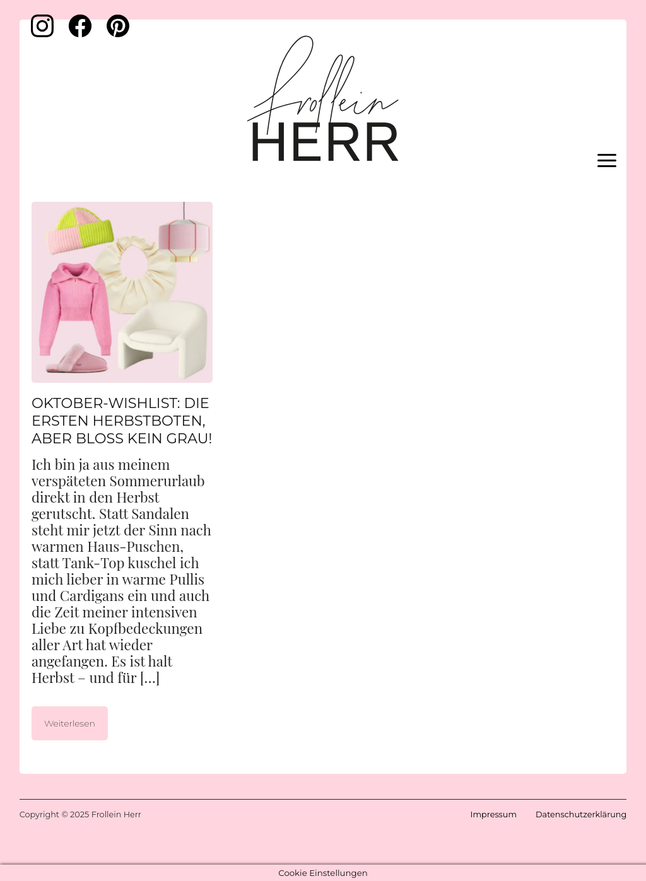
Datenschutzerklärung (581, 814)
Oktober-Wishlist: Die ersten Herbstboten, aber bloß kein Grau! (122, 420)
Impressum (494, 814)
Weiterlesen (69, 723)
